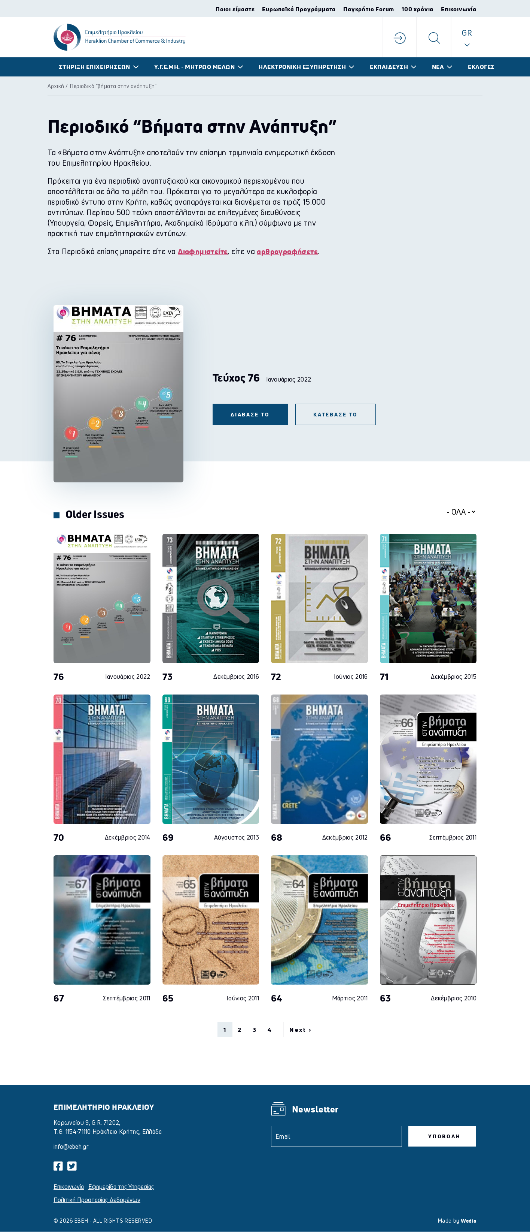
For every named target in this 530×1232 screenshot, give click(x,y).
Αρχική (56, 86)
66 (386, 837)
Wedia (468, 1220)
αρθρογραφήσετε (287, 251)
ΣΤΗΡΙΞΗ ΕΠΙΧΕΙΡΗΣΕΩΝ (94, 66)
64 (276, 998)
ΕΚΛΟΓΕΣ (481, 66)
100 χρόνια (417, 9)
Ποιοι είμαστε (235, 9)
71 (384, 677)
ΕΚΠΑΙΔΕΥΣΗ (389, 66)
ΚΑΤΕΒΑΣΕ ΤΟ (335, 414)
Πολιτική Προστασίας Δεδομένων (97, 1200)
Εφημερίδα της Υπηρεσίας (121, 1187)
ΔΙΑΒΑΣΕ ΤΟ (250, 414)
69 (168, 837)
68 (277, 837)
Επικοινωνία (458, 9)
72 (276, 677)
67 (59, 998)
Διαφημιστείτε (203, 251)
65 (168, 998)
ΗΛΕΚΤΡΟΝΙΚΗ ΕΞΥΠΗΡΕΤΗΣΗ (302, 66)
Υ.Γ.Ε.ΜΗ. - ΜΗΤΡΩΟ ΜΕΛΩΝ (194, 66)
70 (59, 837)
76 (59, 677)
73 (167, 677)
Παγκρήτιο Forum (368, 9)
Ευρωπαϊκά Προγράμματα (299, 9)
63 (385, 998)
